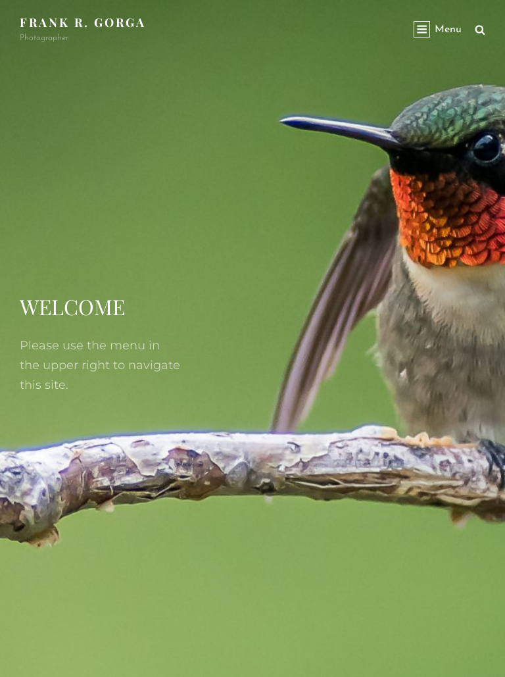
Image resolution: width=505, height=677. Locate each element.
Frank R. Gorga (83, 22)
